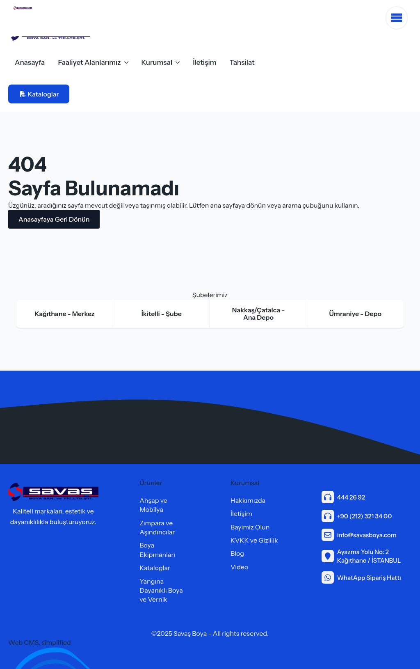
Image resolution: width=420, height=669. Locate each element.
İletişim (204, 62)
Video (239, 567)
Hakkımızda (248, 500)
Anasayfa (30, 62)
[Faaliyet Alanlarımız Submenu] (128, 62)
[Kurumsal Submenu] (179, 62)
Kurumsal (157, 62)
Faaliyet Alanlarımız (89, 62)
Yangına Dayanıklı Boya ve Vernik (161, 590)
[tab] (64, 314)
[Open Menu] (396, 18)
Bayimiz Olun (250, 527)
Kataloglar (154, 568)
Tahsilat (242, 62)
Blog (237, 553)
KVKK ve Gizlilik (254, 540)
